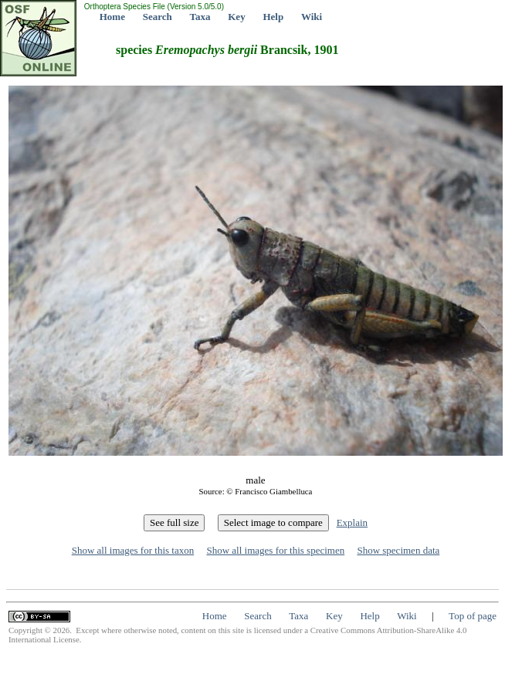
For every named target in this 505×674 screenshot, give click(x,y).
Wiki (311, 16)
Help (273, 16)
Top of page (473, 616)
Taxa (200, 16)
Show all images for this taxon (133, 550)
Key (236, 16)
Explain (352, 522)
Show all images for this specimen (275, 550)
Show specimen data (398, 550)
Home (112, 16)
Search (157, 16)
